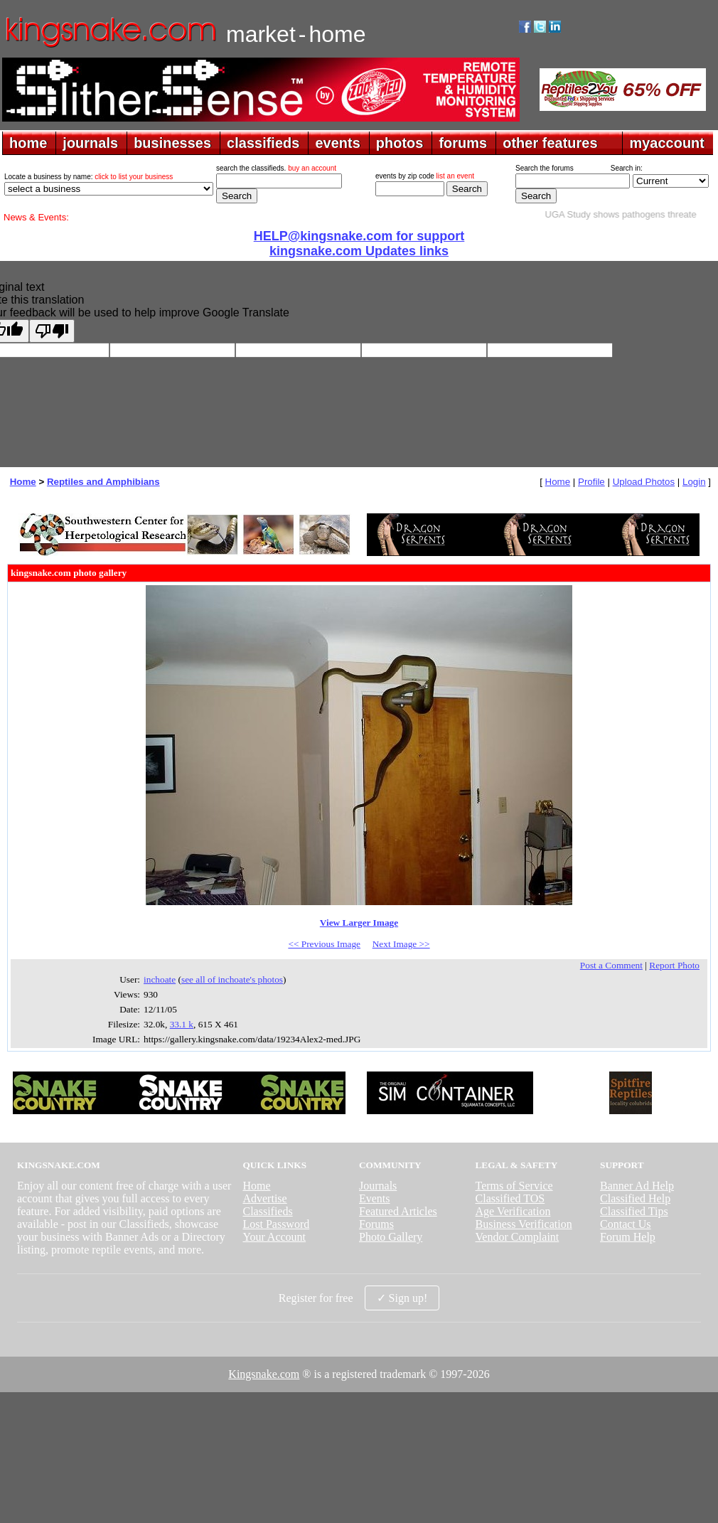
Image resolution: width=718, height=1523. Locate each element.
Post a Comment (611, 965)
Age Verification (513, 1211)
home (28, 143)
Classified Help (635, 1198)
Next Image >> (401, 944)
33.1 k (181, 1024)
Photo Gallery (390, 1237)
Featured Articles (398, 1211)
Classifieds (267, 1211)
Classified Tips (634, 1211)
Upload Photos (644, 481)
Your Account (274, 1237)
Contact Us (625, 1224)
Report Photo (674, 965)
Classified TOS (510, 1198)
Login (694, 481)
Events (374, 1198)
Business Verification (524, 1224)
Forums (376, 1224)
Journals (378, 1186)
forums (463, 143)
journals (90, 143)
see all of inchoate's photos (232, 979)
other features (550, 143)
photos (400, 143)
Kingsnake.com (263, 1374)
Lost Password (275, 1224)
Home (23, 481)
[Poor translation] (52, 331)
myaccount (666, 143)
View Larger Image (359, 922)
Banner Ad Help (637, 1186)
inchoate (160, 979)
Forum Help (627, 1237)
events (337, 143)
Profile (591, 481)
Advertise (264, 1198)
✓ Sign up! (402, 1298)
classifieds (263, 143)
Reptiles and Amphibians (103, 481)
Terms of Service (514, 1186)
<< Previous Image (324, 944)
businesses (172, 143)
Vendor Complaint (517, 1237)
